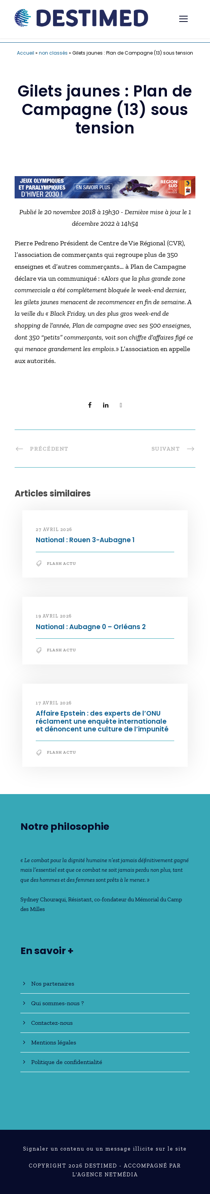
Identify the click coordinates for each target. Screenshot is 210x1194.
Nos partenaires (52, 983)
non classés (53, 53)
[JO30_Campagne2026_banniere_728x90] (105, 186)
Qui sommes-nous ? (57, 1003)
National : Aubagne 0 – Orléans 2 (91, 626)
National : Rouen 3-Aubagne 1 (85, 540)
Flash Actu (61, 563)
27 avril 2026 (54, 529)
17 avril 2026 (54, 703)
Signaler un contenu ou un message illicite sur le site (105, 1149)
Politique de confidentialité (66, 1062)
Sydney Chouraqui (43, 899)
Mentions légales (53, 1042)
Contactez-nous (52, 1022)
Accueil (25, 53)
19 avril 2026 (54, 616)
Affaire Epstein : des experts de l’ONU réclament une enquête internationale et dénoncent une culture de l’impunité (102, 721)
